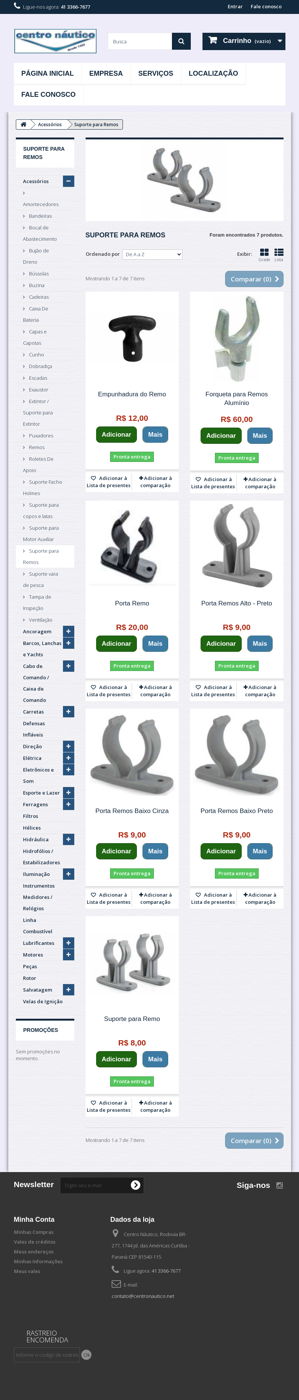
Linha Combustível (37, 926)
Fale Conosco (48, 94)
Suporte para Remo (132, 1018)
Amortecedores (40, 204)
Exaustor (38, 389)
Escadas (37, 377)
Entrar (235, 6)
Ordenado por (103, 254)
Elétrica (32, 758)
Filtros (30, 816)
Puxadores (40, 435)
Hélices (32, 827)
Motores (33, 954)
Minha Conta (34, 1219)
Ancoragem (37, 631)
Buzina (36, 285)
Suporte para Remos (41, 556)
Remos (36, 447)
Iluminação (36, 874)
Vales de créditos (34, 1241)
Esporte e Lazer (41, 792)
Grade (264, 255)
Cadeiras (38, 296)
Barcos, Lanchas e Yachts (42, 649)
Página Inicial (47, 73)
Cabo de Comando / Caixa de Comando (36, 683)
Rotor (29, 978)
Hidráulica (36, 839)
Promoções (40, 1030)
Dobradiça (40, 366)
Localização (213, 73)
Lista (279, 255)
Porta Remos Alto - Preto (236, 603)
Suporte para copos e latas (41, 510)
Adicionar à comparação (156, 482)
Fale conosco (266, 6)
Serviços (155, 73)
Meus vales (27, 1271)
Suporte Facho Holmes (42, 487)
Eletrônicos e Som (38, 775)
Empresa (106, 73)
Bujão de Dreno (36, 256)
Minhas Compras (34, 1232)
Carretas (33, 711)
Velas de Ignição (43, 1001)
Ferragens (35, 804)
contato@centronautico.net (143, 1296)
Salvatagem (37, 989)
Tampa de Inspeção (37, 602)
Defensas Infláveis (34, 729)
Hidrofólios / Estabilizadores (41, 857)
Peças (30, 966)
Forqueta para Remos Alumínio (236, 399)
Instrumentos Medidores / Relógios (39, 897)
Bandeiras (40, 215)
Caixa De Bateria (35, 314)
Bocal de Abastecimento (40, 233)
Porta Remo (132, 603)
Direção (32, 746)
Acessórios (36, 181)
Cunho (36, 354)
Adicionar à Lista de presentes (108, 482)
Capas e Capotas (35, 337)
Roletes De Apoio (38, 464)
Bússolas (38, 273)
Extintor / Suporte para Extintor (38, 412)
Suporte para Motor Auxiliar (41, 533)
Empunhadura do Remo (132, 394)
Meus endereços (34, 1251)
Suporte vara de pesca (40, 579)
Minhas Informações (38, 1261)
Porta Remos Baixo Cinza (132, 811)
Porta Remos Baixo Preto (237, 811)
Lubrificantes (38, 943)
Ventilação (40, 619)
